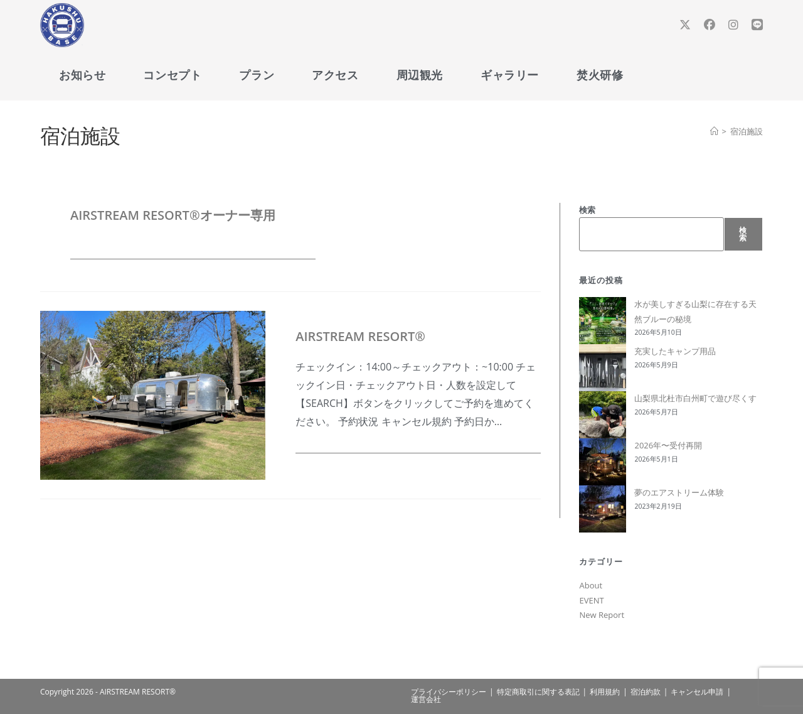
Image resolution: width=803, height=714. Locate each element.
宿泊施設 (746, 131)
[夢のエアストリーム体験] (602, 509)
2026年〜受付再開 (668, 445)
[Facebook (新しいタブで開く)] (709, 25)
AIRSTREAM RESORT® (360, 336)
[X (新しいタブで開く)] (685, 25)
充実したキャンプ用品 (675, 351)
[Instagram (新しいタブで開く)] (733, 25)
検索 (587, 209)
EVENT (591, 600)
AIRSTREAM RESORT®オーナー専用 (172, 215)
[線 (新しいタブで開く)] (757, 25)
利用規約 (605, 691)
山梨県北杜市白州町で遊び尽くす (695, 398)
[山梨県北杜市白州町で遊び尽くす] (602, 414)
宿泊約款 (645, 691)
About (590, 585)
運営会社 (426, 699)
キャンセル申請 (697, 691)
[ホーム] (714, 131)
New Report (601, 614)
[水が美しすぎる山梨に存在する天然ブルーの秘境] (602, 320)
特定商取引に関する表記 (538, 691)
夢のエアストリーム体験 (679, 492)
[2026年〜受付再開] (602, 461)
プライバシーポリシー (448, 691)
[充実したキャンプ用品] (602, 367)
